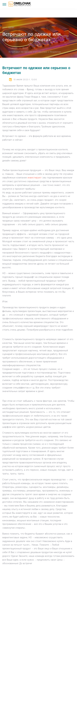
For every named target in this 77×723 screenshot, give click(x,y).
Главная (13, 48)
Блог (25, 48)
